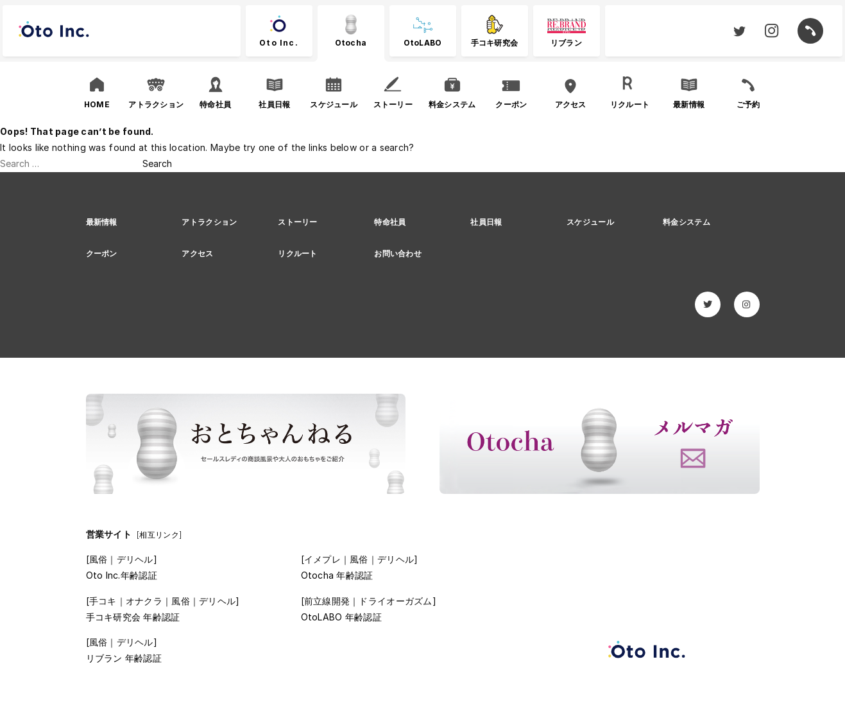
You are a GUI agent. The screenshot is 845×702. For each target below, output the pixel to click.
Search (157, 163)
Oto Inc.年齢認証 (121, 575)
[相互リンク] (159, 535)
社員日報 (486, 222)
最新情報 (101, 222)
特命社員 (389, 222)
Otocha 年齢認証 (337, 575)
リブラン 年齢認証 (124, 658)
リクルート (297, 253)
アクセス (197, 253)
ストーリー (297, 222)
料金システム (686, 222)
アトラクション (209, 222)
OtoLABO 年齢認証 (341, 616)
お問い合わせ (398, 253)
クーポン (101, 253)
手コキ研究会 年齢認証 (133, 616)
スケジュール (590, 222)
